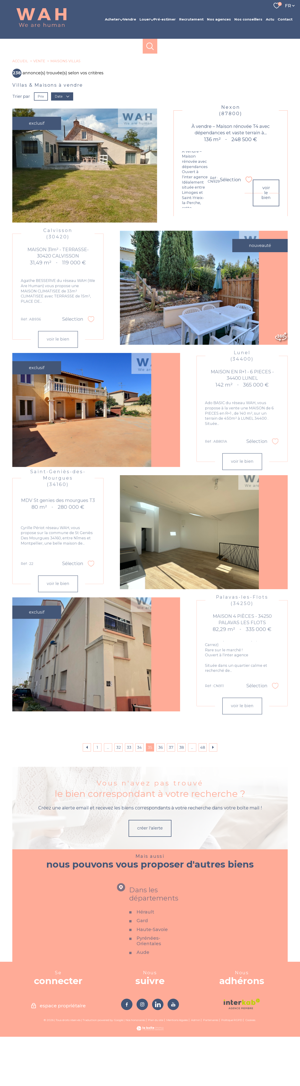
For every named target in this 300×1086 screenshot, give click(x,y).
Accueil (20, 110)
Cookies (250, 1069)
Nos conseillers (248, 19)
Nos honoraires (135, 1069)
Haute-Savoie (152, 1008)
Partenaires (210, 1069)
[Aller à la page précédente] (87, 797)
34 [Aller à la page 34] (139, 796)
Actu (270, 19)
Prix (41, 145)
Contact (285, 19)
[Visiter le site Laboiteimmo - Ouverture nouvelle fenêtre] (150, 1078)
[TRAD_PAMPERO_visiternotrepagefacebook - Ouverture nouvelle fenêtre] (126, 1053)
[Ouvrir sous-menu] (121, 19)
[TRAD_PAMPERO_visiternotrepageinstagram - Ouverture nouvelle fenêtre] (142, 1053)
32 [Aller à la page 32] (118, 796)
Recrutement (191, 19)
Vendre (129, 19)
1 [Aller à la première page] (97, 796)
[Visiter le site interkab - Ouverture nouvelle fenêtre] (242, 1053)
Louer (145, 19)
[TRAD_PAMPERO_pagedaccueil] (41, 26)
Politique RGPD (231, 1069)
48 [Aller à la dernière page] (202, 796)
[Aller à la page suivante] (213, 797)
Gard (142, 999)
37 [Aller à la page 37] (171, 796)
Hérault (145, 990)
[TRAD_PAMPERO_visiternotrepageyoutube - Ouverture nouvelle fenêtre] (173, 1053)
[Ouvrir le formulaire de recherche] (150, 46)
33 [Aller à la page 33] (129, 796)
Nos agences (219, 19)
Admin (195, 1069)
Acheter (112, 19)
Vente (39, 110)
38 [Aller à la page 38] (181, 796)
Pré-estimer (165, 19)
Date (62, 145)
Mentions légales (177, 1069)
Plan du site (155, 1069)
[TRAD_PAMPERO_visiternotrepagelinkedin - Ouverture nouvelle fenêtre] (157, 1053)
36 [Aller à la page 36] (160, 796)
